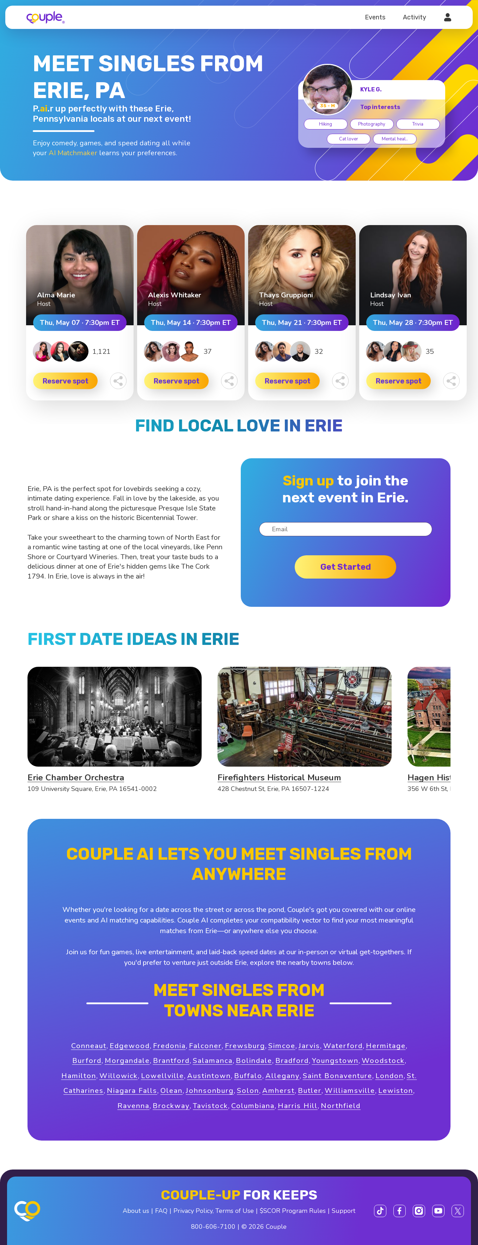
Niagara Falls (132, 1090)
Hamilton (78, 1076)
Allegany (282, 1076)
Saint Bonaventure (337, 1076)
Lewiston (395, 1090)
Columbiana (253, 1106)
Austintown (209, 1076)
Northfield (341, 1106)
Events (375, 17)
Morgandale (127, 1060)
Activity (414, 17)
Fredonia (169, 1046)
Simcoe (281, 1046)
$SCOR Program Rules (293, 1211)
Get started (345, 567)
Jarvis (309, 1046)
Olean (171, 1090)
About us (136, 1211)
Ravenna (133, 1106)
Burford (87, 1060)
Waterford (343, 1046)
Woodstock (383, 1060)
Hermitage (386, 1046)
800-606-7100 (213, 1226)
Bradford (292, 1060)
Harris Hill (298, 1106)
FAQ (161, 1211)
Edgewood (130, 1046)
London (389, 1076)
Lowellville (162, 1076)
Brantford (171, 1060)
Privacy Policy (193, 1211)
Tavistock (210, 1106)
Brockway (171, 1106)
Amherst (278, 1090)
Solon (248, 1090)
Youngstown (335, 1060)
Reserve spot (65, 381)
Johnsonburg (210, 1090)
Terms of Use (234, 1211)
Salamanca (213, 1060)
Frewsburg (245, 1046)
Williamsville (350, 1090)
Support (343, 1211)
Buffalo (248, 1076)
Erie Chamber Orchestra (75, 777)
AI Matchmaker (73, 153)
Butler (309, 1090)
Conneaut (88, 1046)
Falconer (205, 1046)
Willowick (118, 1076)
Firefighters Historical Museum (279, 777)
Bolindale (254, 1060)
